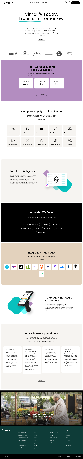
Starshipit (36, 445)
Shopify (35, 437)
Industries (38, 2)
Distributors (47, 228)
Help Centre (68, 435)
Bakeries (45, 224)
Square (35, 435)
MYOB (35, 433)
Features (32, 2)
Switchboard (36, 447)
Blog (67, 437)
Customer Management (22, 442)
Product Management (22, 433)
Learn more (13, 190)
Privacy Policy (4, 456)
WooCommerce (37, 438)
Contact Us (68, 447)
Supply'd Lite (68, 438)
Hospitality (59, 228)
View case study (41, 420)
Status (67, 433)
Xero (35, 432)
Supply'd (67, 430)
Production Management (23, 437)
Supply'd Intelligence (22, 448)
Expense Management (22, 445)
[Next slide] (80, 408)
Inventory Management (22, 435)
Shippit (35, 443)
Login (67, 2)
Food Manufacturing (32, 224)
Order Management (22, 432)
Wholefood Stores (26, 228)
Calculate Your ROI (41, 94)
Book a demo (75, 2)
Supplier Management (22, 443)
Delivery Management (22, 440)
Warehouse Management (23, 438)
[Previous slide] (3, 408)
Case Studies (45, 2)
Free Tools (68, 442)
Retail (37, 228)
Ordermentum (36, 440)
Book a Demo (68, 445)
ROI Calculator (68, 443)
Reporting (20, 447)
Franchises (41, 232)
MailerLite (35, 450)
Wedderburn (36, 442)
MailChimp (36, 448)
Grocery (55, 224)
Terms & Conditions (11, 456)
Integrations (36, 430)
